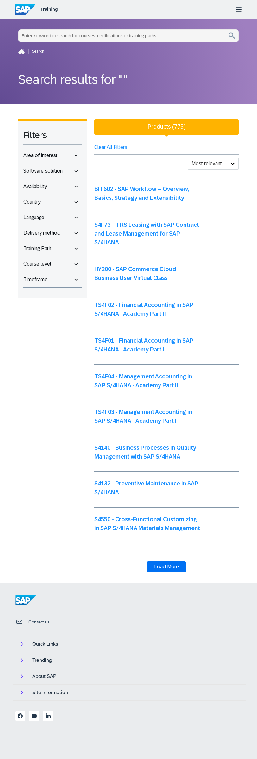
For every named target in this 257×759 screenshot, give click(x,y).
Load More (166, 566)
